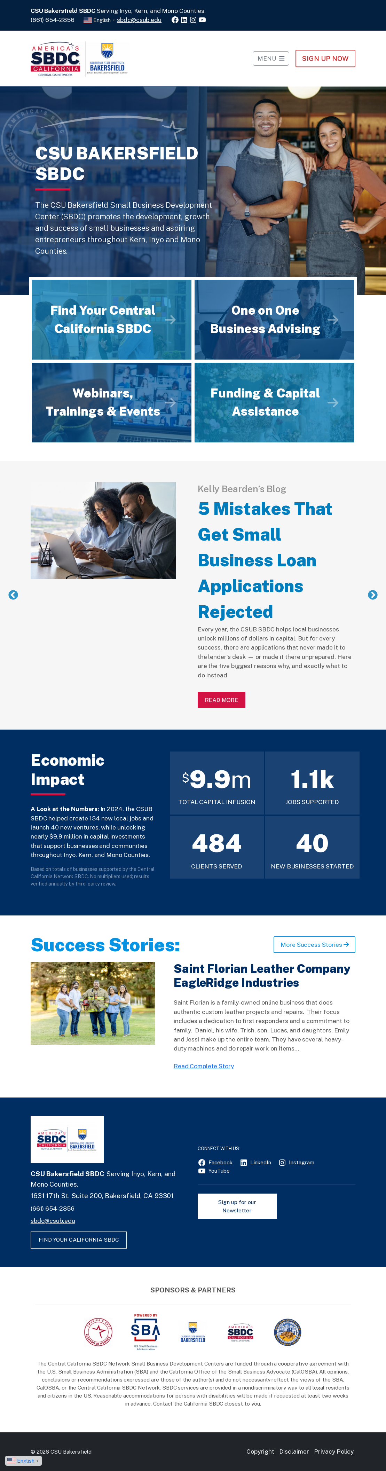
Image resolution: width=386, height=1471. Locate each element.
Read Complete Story (204, 1066)
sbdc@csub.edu (139, 19)
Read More (221, 700)
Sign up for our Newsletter (237, 1206)
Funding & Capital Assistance (265, 402)
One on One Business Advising (265, 319)
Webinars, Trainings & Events (103, 402)
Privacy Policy (334, 1451)
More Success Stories (315, 944)
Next (372, 595)
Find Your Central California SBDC (103, 319)
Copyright (260, 1451)
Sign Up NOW (325, 58)
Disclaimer (294, 1451)
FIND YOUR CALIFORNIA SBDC (79, 1239)
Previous (13, 595)
